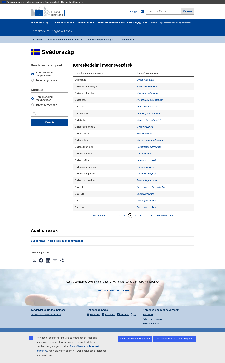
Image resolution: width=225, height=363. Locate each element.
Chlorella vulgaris (145, 194)
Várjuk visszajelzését (112, 290)
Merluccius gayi (144, 153)
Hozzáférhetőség (151, 323)
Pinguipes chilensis (146, 167)
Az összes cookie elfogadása (135, 338)
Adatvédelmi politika (153, 319)
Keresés (187, 11)
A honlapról (127, 39)
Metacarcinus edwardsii (149, 120)
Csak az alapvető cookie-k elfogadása (175, 338)
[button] (34, 260)
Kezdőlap (38, 39)
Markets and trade (65, 22)
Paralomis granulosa (147, 180)
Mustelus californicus (147, 93)
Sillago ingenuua (145, 80)
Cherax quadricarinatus (148, 113)
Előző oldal (99, 215)
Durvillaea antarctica (147, 106)
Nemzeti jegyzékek (138, 22)
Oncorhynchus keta (146, 200)
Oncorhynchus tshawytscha (151, 187)
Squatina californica (147, 86)
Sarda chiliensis (145, 133)
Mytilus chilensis (145, 127)
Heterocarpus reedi (146, 160)
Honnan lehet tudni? (72, 2)
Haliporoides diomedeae (149, 147)
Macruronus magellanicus (150, 140)
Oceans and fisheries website (46, 314)
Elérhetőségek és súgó (100, 39)
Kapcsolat (148, 314)
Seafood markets (86, 22)
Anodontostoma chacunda (150, 100)
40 (152, 215)
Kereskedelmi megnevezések (112, 22)
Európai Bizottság (39, 22)
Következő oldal (165, 215)
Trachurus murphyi (146, 173)
